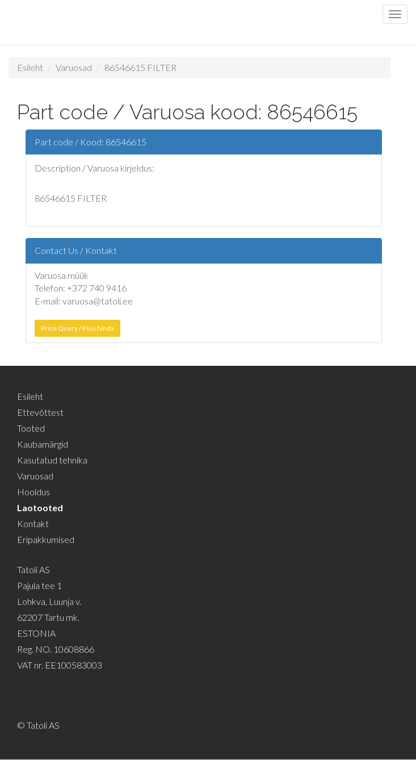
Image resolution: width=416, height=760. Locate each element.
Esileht (30, 67)
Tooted (31, 428)
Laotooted (40, 507)
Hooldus (33, 491)
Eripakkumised (45, 539)
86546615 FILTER (140, 67)
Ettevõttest (40, 412)
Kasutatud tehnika (52, 459)
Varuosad (74, 67)
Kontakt (33, 523)
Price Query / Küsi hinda (77, 328)
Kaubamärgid (42, 444)
